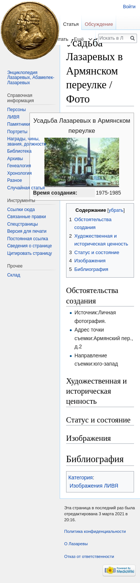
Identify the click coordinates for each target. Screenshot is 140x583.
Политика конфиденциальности (95, 531)
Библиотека (19, 151)
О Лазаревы (76, 543)
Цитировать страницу (29, 253)
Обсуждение (99, 24)
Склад (13, 275)
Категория (80, 477)
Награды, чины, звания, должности (26, 141)
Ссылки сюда (21, 209)
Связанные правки (26, 216)
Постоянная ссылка (27, 238)
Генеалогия (19, 165)
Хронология (19, 173)
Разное (14, 180)
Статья (71, 24)
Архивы (15, 158)
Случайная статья (25, 187)
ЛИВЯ (13, 117)
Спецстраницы (22, 224)
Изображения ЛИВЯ (94, 486)
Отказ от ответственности (89, 556)
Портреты (17, 131)
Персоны (16, 109)
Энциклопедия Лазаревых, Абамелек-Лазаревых (30, 77)
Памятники (18, 124)
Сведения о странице (29, 245)
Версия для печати (26, 231)
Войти (129, 6)
